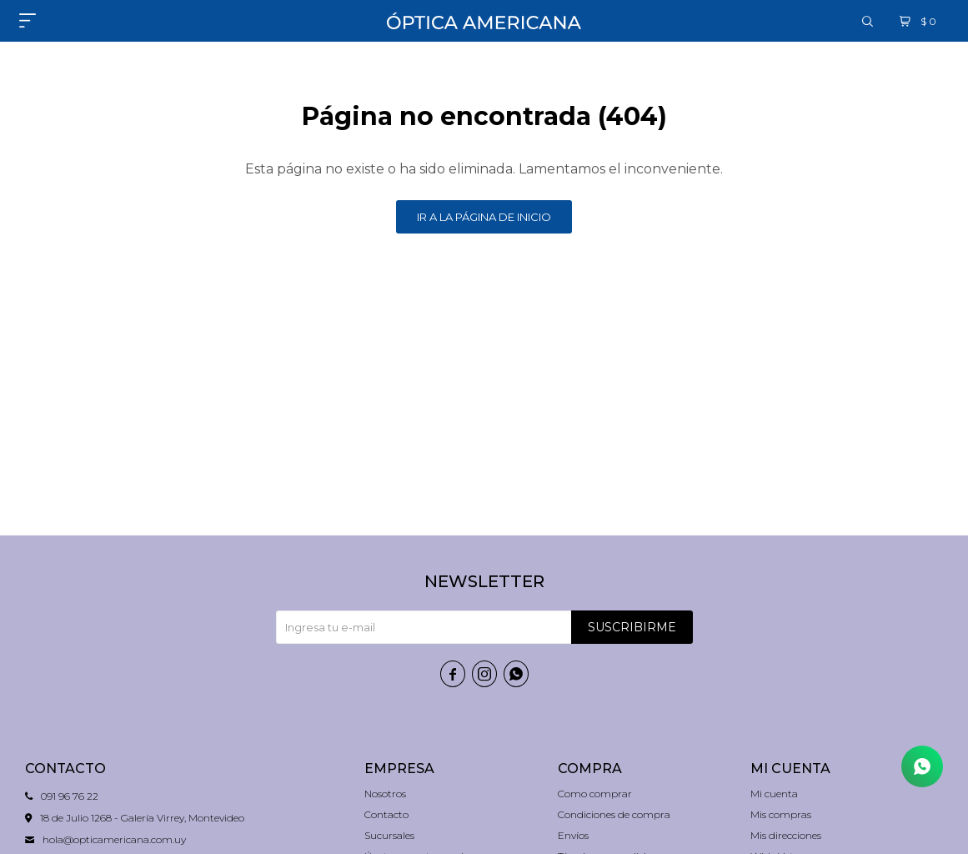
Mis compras (780, 814)
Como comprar (595, 793)
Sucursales (389, 835)
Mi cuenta (774, 793)
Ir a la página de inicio (484, 217)
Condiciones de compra (614, 814)
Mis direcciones (785, 835)
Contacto (386, 814)
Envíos (573, 835)
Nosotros (385, 793)
